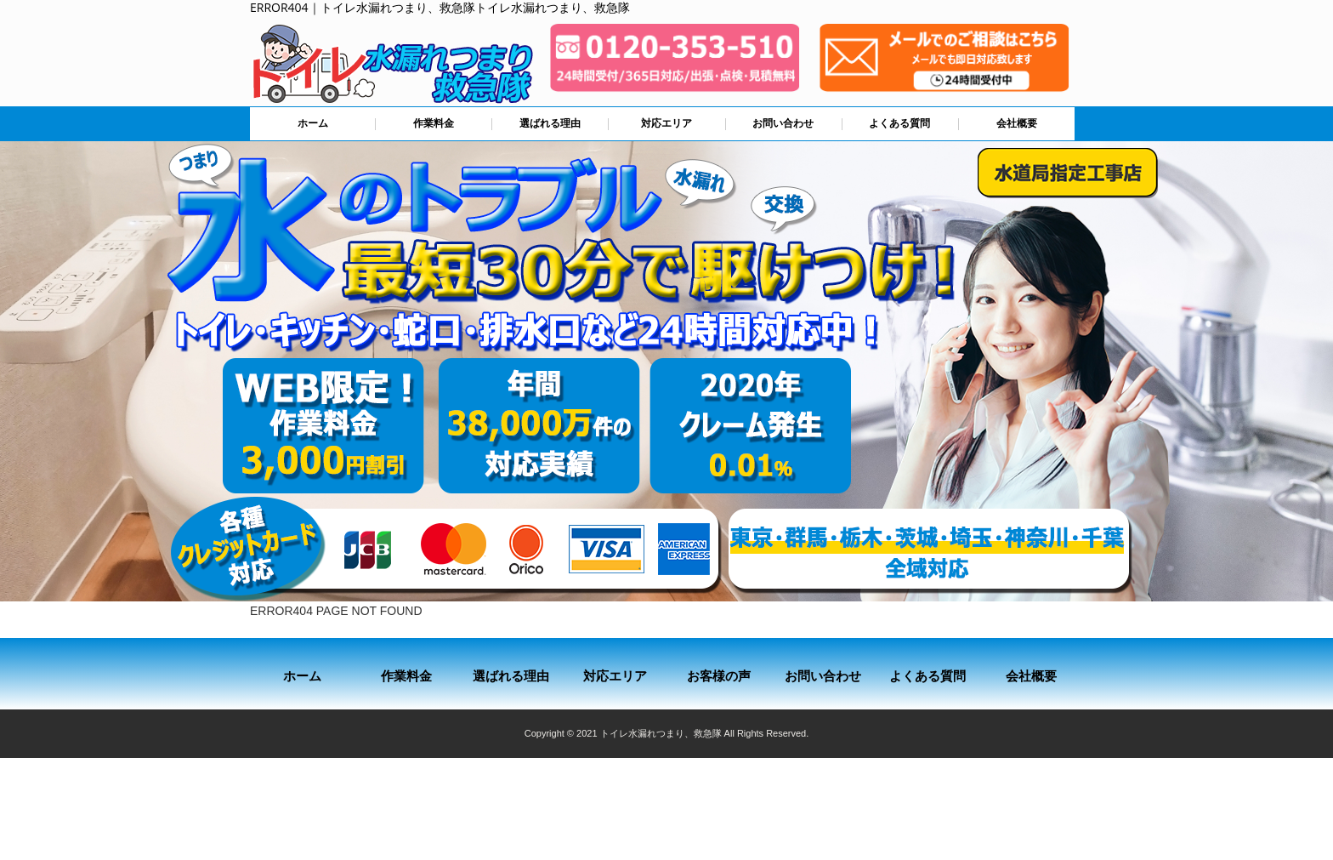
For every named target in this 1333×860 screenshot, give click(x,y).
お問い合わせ (783, 123)
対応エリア (666, 123)
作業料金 (433, 123)
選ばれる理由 (550, 123)
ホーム (313, 123)
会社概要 (1016, 123)
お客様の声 (719, 676)
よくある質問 (899, 123)
